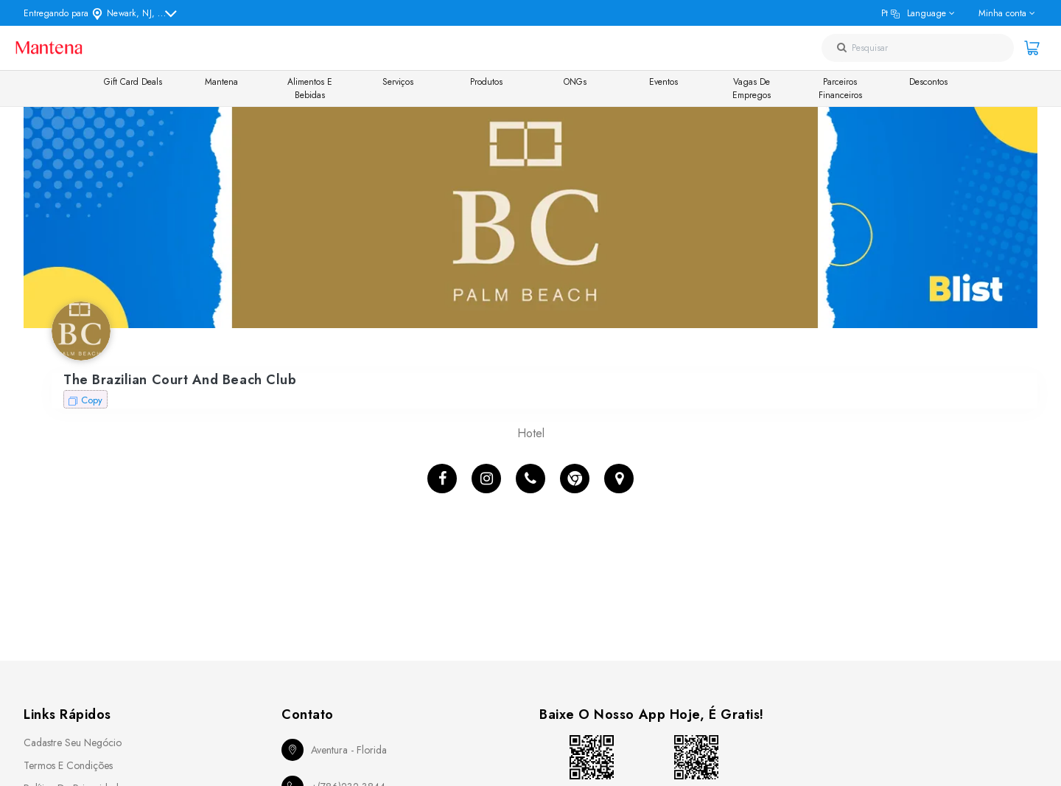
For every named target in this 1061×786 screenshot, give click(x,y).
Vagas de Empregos (751, 88)
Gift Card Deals (133, 81)
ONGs (575, 81)
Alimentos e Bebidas (309, 88)
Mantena (221, 81)
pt (913, 13)
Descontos (928, 81)
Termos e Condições (68, 765)
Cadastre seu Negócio (73, 742)
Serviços (397, 81)
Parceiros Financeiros (840, 88)
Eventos (663, 81)
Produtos (486, 81)
